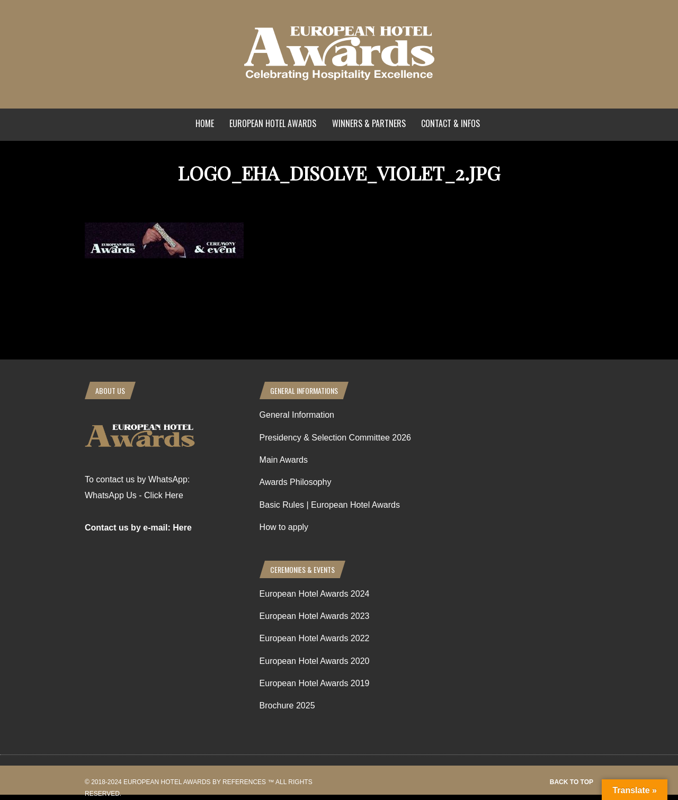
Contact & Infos (450, 123)
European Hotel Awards (272, 123)
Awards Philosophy (296, 482)
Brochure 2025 (287, 705)
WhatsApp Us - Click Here (134, 495)
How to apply (284, 527)
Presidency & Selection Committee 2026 (335, 437)
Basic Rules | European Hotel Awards (330, 504)
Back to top (571, 782)
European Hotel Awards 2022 (315, 638)
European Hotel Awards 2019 (315, 683)
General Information (297, 414)
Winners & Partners (369, 123)
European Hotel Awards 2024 (315, 593)
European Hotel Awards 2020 (315, 661)
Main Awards (284, 459)
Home (204, 123)
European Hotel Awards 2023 (315, 616)
